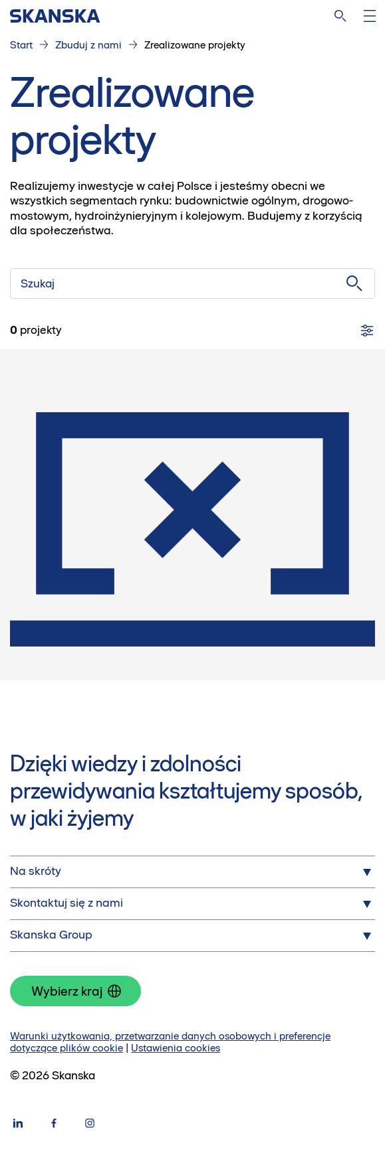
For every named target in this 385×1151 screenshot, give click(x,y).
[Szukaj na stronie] (340, 16)
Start (21, 44)
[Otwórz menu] (370, 16)
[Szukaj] (192, 283)
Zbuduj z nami (88, 44)
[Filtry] (367, 331)
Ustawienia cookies (175, 1047)
